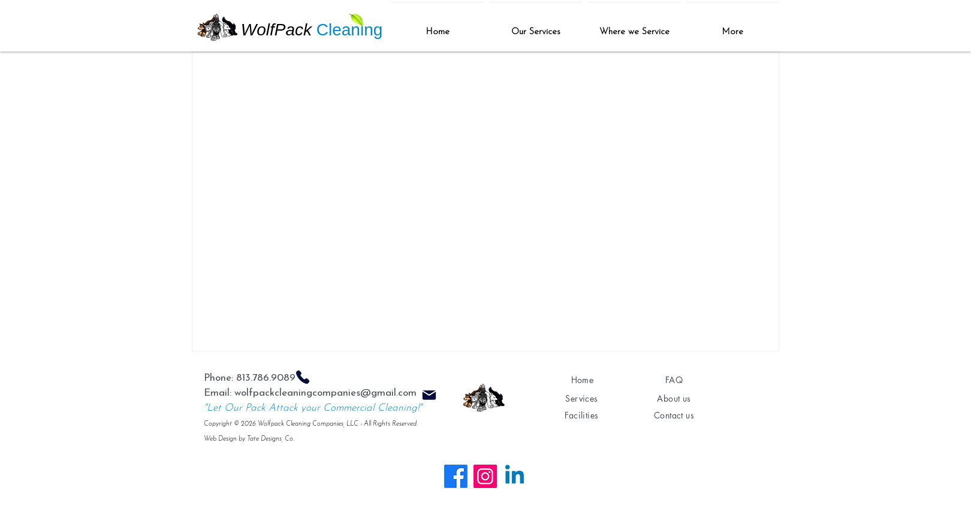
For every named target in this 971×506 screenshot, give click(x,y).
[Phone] (302, 377)
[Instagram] (485, 476)
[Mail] (429, 395)
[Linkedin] (514, 476)
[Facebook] (456, 476)
